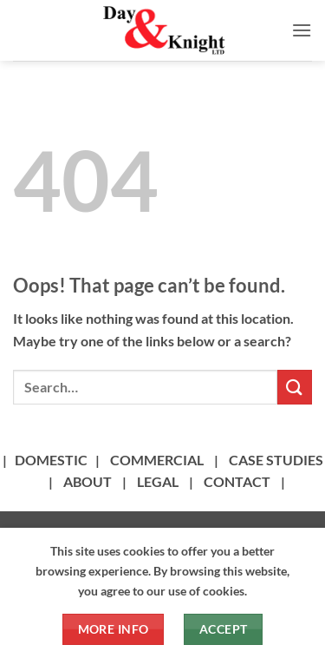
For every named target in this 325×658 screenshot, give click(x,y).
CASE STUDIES (276, 459)
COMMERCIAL (157, 459)
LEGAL (158, 481)
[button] (301, 30)
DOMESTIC (51, 459)
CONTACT (237, 481)
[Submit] (294, 387)
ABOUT (87, 481)
